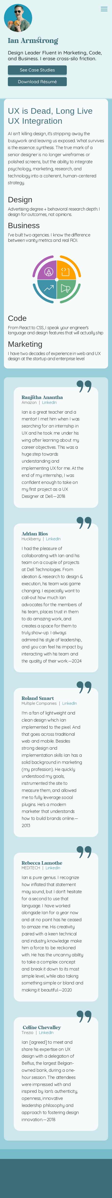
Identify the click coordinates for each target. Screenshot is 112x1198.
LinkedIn (49, 402)
